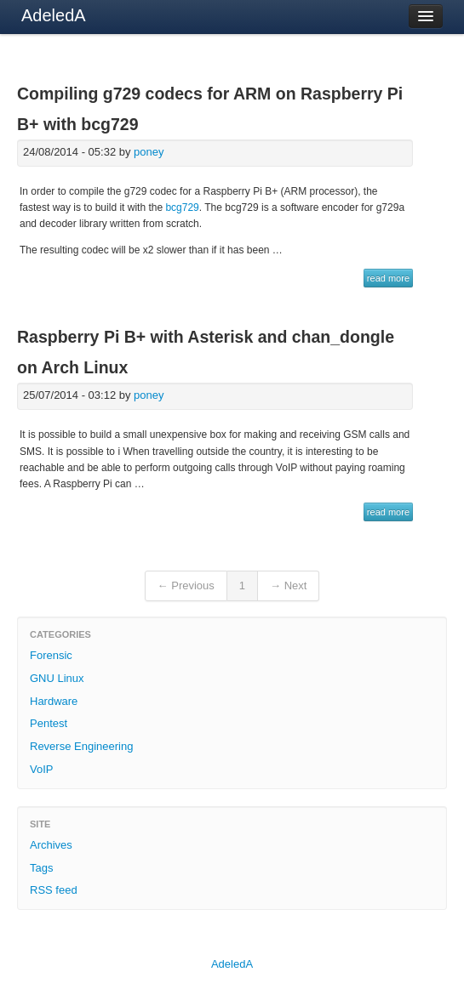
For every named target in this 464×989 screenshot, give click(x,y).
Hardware (53, 701)
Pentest (48, 723)
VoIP (41, 769)
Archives (51, 844)
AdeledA (53, 15)
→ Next (288, 585)
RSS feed (53, 890)
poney (148, 151)
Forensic (51, 655)
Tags (41, 867)
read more (388, 278)
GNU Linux (57, 678)
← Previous (186, 585)
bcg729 (181, 207)
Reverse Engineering (81, 746)
